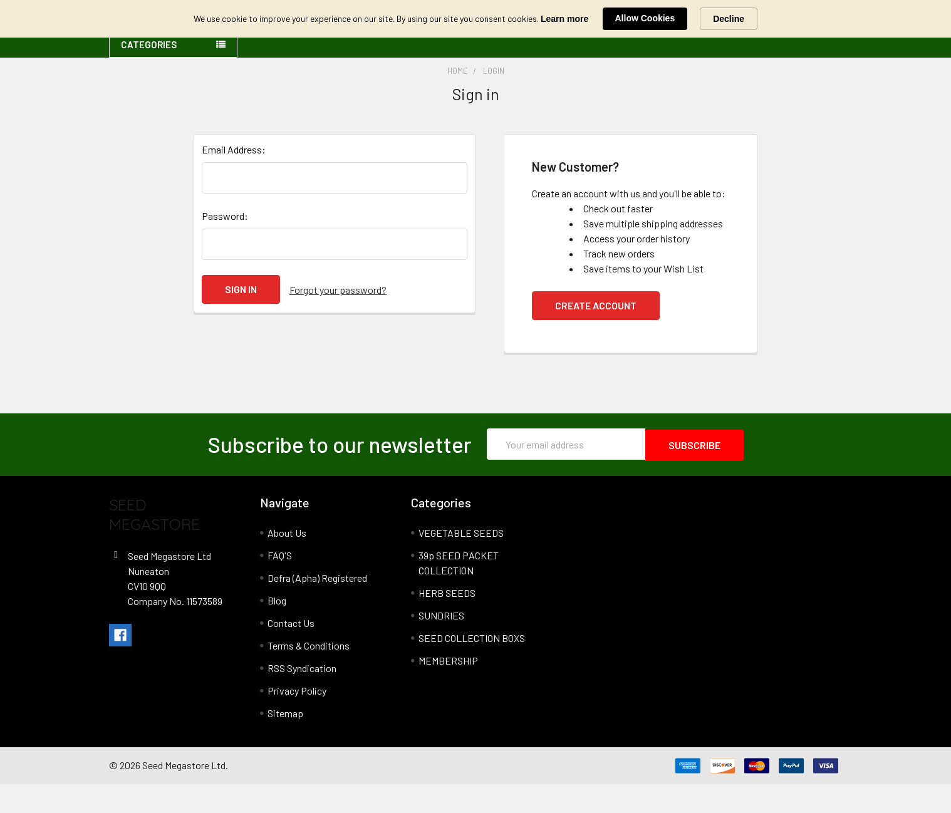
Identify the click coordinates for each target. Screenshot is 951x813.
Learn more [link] (564, 19)
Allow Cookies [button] (645, 18)
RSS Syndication (302, 697)
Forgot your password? (338, 319)
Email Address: (234, 179)
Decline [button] (728, 19)
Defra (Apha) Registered (317, 607)
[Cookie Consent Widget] (475, 19)
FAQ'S (280, 584)
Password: (225, 246)
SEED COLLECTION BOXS (471, 667)
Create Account (596, 335)
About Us (287, 561)
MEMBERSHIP (448, 689)
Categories (149, 74)
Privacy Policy (297, 719)
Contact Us (291, 652)
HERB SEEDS (447, 622)
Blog (277, 629)
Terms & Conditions (309, 674)
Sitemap (285, 742)
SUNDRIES (441, 644)
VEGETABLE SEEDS (461, 561)
